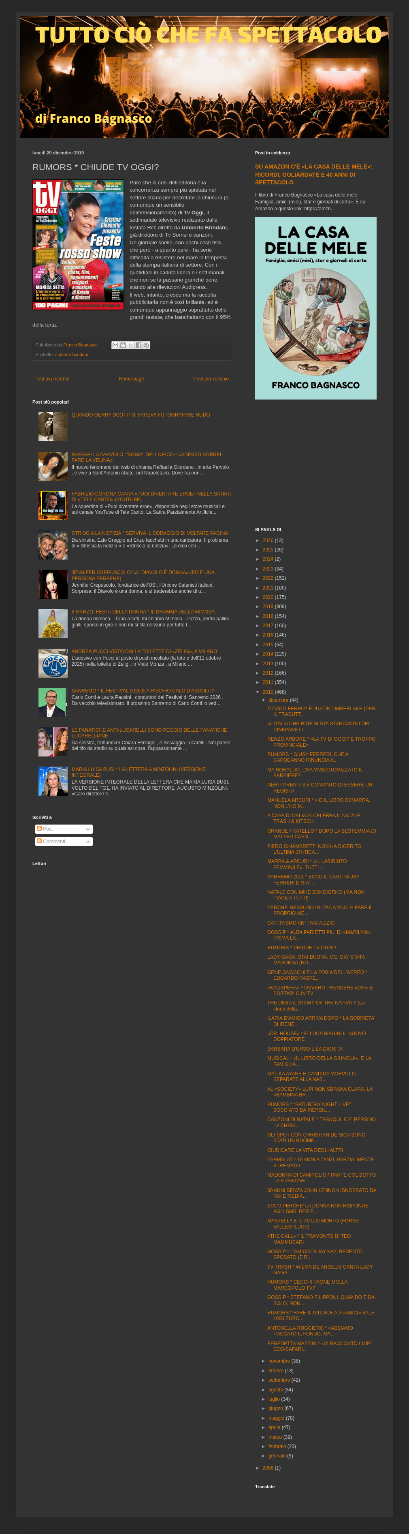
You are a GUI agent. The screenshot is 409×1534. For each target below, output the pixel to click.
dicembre (279, 700)
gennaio (277, 1456)
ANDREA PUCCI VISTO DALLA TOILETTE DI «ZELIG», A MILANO (144, 651)
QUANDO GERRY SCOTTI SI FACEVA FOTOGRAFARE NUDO (141, 415)
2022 (269, 578)
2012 (269, 673)
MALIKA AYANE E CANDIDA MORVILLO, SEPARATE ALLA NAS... (312, 1076)
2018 (269, 616)
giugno (276, 1408)
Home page (131, 379)
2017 (269, 625)
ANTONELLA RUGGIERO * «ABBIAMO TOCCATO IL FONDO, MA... (310, 1331)
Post (45, 829)
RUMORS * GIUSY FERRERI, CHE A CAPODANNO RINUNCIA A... (307, 757)
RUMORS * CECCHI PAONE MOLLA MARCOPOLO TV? (307, 1284)
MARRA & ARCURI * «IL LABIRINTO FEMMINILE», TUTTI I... (307, 864)
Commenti (51, 841)
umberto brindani (71, 354)
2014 (269, 654)
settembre (280, 1380)
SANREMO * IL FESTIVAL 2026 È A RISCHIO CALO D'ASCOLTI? (143, 691)
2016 (269, 635)
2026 (269, 540)
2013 (269, 664)
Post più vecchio (211, 379)
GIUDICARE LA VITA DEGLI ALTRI (305, 1150)
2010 (269, 692)
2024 (269, 559)
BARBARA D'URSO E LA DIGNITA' (305, 1049)
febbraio (278, 1446)
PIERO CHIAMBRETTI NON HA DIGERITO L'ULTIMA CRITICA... (314, 849)
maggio (277, 1418)
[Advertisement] (316, 464)
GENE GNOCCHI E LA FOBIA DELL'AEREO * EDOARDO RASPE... (317, 975)
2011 (269, 682)
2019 (269, 606)
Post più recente (52, 379)
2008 (269, 1468)
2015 (269, 644)
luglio (274, 1399)
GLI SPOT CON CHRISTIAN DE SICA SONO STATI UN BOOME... (316, 1137)
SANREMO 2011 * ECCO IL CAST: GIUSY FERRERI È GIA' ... (313, 879)
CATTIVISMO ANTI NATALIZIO (300, 923)
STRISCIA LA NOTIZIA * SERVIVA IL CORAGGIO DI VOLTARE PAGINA (150, 533)
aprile (275, 1427)
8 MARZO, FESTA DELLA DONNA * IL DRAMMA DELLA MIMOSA (143, 612)
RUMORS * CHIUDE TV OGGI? (301, 948)
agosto (276, 1390)
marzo (275, 1437)
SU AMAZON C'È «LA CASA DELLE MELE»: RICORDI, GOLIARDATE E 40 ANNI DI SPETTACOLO (313, 174)
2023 (269, 569)
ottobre (276, 1371)
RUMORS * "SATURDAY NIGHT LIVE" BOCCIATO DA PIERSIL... (309, 1107)
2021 (269, 588)
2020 (269, 597)
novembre (280, 1361)
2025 (269, 550)
